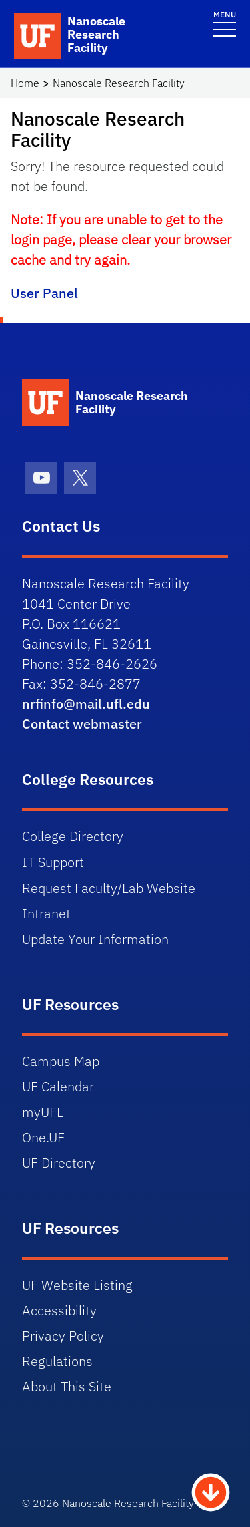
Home (25, 83)
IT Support (53, 862)
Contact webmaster (82, 724)
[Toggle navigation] (225, 23)
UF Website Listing (77, 1285)
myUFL (42, 1112)
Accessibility (59, 1310)
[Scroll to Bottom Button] (210, 1491)
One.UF (43, 1137)
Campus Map (60, 1061)
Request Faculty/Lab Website (108, 888)
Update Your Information (95, 939)
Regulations (57, 1361)
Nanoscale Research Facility (119, 83)
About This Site (66, 1386)
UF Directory (58, 1163)
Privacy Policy (63, 1336)
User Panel (44, 293)
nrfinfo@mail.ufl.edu (86, 704)
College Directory (72, 836)
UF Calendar (58, 1086)
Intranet (46, 913)
